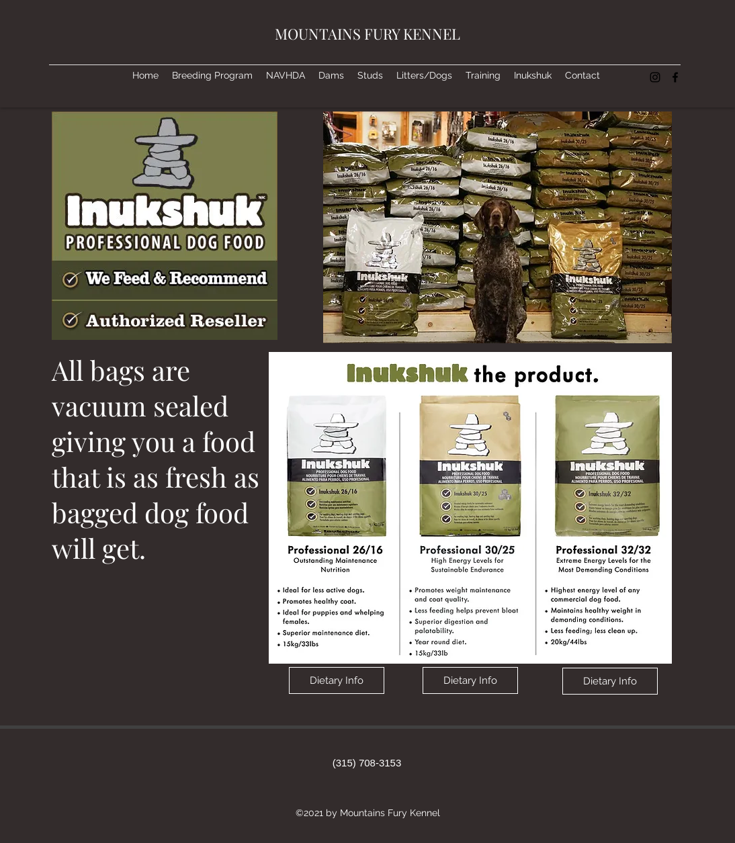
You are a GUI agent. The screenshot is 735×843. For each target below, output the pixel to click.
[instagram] (655, 77)
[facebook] (675, 77)
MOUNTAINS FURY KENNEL (367, 34)
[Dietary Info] (336, 680)
